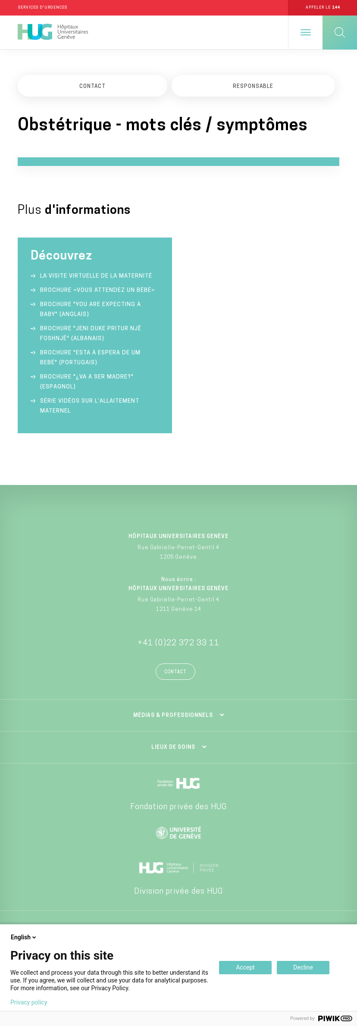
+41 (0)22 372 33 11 (178, 644)
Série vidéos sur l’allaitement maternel (89, 406)
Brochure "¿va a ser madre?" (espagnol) (87, 382)
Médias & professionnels (173, 716)
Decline (303, 967)
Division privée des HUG (178, 892)
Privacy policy (28, 1002)
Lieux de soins (173, 748)
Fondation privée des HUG (178, 808)
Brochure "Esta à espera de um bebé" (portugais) (90, 358)
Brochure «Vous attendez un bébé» (97, 291)
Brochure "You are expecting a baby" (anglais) (90, 310)
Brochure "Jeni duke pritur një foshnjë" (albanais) (90, 334)
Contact (175, 672)
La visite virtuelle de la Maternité (96, 276)
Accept (245, 967)
